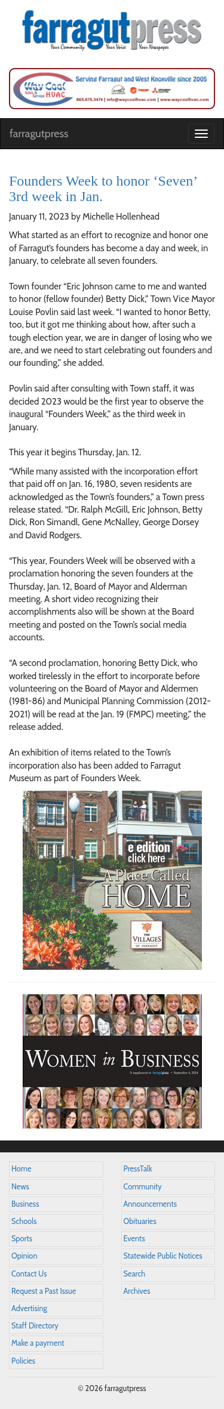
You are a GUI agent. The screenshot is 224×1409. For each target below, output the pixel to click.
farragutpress (39, 133)
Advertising (29, 1308)
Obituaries (140, 1221)
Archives (137, 1291)
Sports (21, 1238)
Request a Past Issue (43, 1291)
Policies (23, 1360)
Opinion (24, 1255)
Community (143, 1186)
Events (134, 1238)
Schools (23, 1221)
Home (21, 1168)
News (20, 1186)
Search (135, 1273)
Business (25, 1204)
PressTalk (138, 1168)
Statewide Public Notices (163, 1255)
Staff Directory (35, 1325)
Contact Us (29, 1273)
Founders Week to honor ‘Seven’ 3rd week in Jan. (103, 188)
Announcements (150, 1204)
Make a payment (38, 1343)
